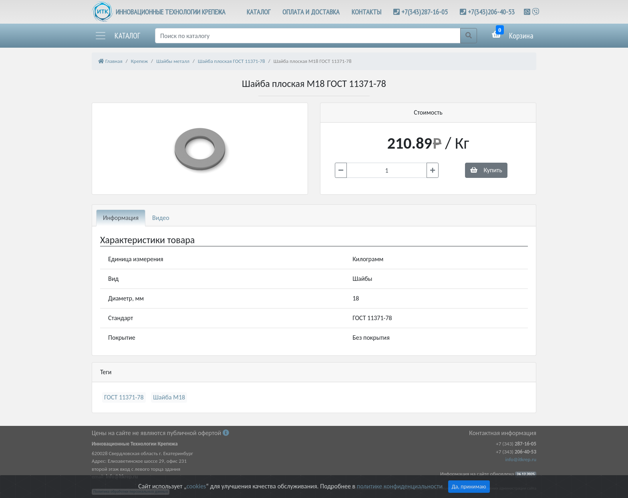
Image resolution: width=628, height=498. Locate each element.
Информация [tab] (121, 218)
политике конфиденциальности (400, 486)
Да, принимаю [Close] (469, 486)
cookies (196, 486)
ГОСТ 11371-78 (124, 397)
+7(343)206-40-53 (491, 11)
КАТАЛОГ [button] (258, 11)
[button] (117, 36)
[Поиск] (308, 35)
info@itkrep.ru (520, 459)
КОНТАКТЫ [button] (366, 11)
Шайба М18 (169, 397)
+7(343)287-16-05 (424, 11)
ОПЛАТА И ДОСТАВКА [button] (311, 11)
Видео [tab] (160, 218)
